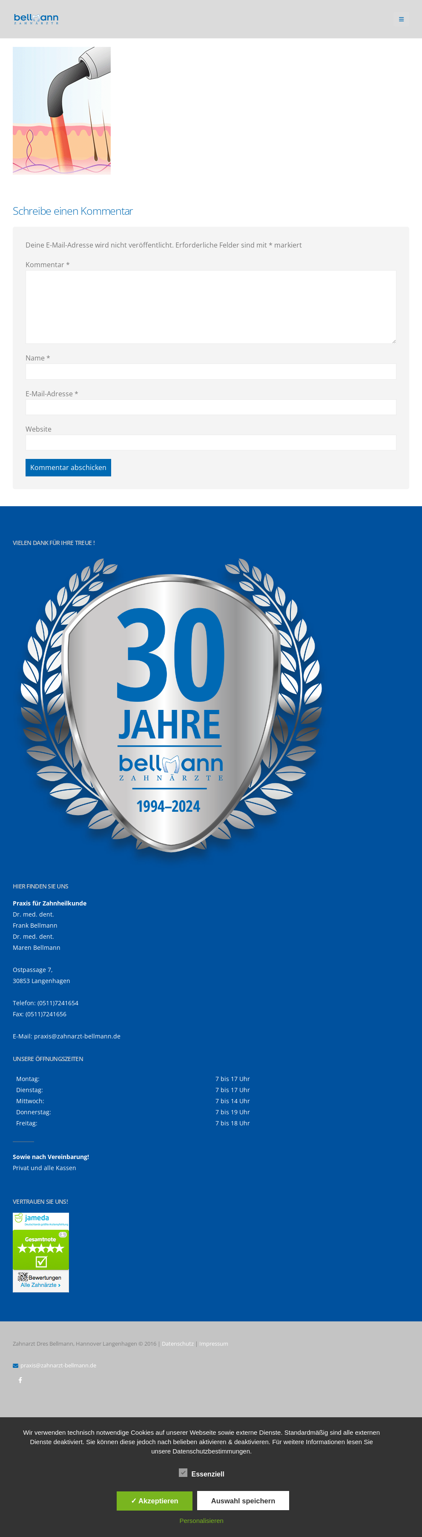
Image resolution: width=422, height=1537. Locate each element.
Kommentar (48, 264)
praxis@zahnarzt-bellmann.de (77, 1036)
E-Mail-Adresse (52, 393)
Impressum (213, 1343)
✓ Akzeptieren (154, 1501)
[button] (401, 19)
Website (39, 429)
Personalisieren (201, 1520)
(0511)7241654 (57, 1003)
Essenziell (201, 1473)
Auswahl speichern (243, 1501)
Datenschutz (178, 1343)
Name (38, 358)
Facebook (20, 1380)
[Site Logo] (36, 19)
